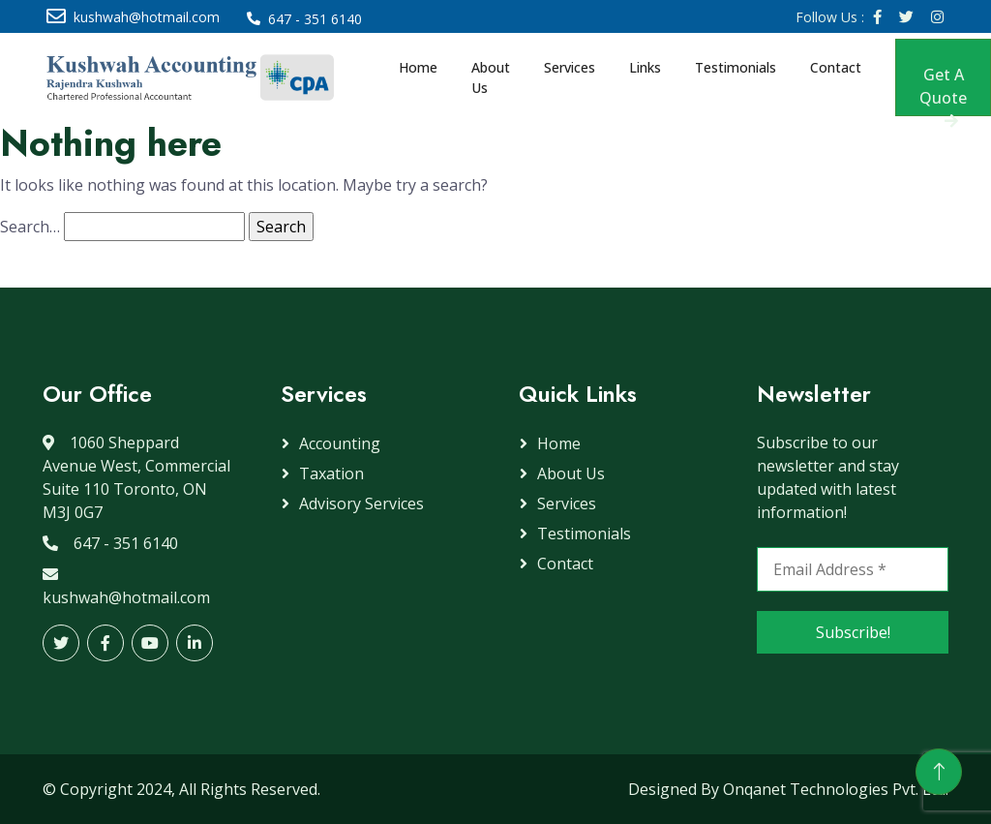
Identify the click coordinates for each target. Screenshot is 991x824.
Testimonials (735, 67)
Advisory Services (361, 503)
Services (569, 67)
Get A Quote (943, 90)
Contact (835, 67)
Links (645, 67)
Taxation (331, 473)
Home (418, 67)
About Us (490, 77)
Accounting (339, 443)
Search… (30, 226)
